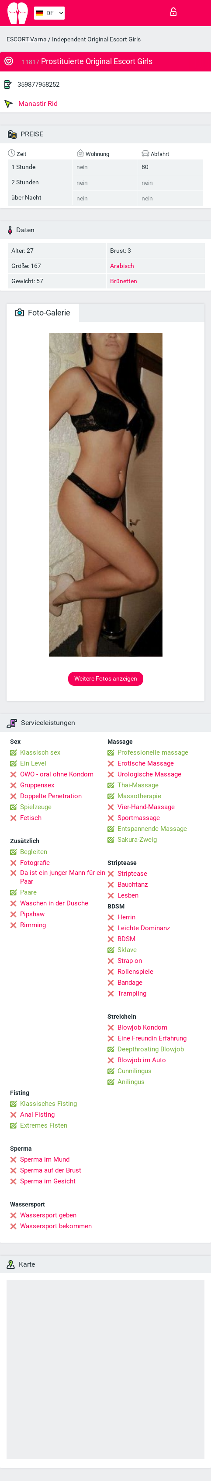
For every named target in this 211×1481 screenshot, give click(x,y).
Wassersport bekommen (56, 1226)
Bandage (130, 982)
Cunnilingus (135, 1071)
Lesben (128, 895)
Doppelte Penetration (51, 796)
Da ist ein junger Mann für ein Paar (62, 877)
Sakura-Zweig (137, 840)
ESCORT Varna (27, 39)
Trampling (132, 993)
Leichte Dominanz (144, 928)
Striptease (132, 874)
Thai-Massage (138, 785)
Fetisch (31, 818)
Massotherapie (139, 796)
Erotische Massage (146, 763)
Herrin (126, 917)
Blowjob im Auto (142, 1060)
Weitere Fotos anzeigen (105, 678)
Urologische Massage (149, 774)
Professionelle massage (153, 752)
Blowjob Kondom (142, 1027)
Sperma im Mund (44, 1159)
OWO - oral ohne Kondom (56, 774)
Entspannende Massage (152, 829)
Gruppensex (37, 785)
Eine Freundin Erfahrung (152, 1038)
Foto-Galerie (42, 312)
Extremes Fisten (43, 1125)
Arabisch (122, 265)
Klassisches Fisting (48, 1104)
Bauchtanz (133, 884)
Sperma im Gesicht (48, 1181)
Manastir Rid (31, 103)
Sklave (127, 950)
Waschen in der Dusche (54, 903)
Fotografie (35, 863)
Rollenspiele (135, 972)
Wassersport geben (48, 1215)
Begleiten (33, 852)
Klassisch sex (40, 752)
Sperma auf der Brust (50, 1170)
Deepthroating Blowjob (151, 1049)
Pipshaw (32, 914)
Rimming (33, 925)
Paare (28, 892)
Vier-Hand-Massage (146, 807)
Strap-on (130, 961)
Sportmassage (139, 818)
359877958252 (38, 84)
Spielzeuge (36, 807)
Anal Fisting (37, 1114)
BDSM (126, 939)
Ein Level (33, 763)
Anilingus (131, 1082)
